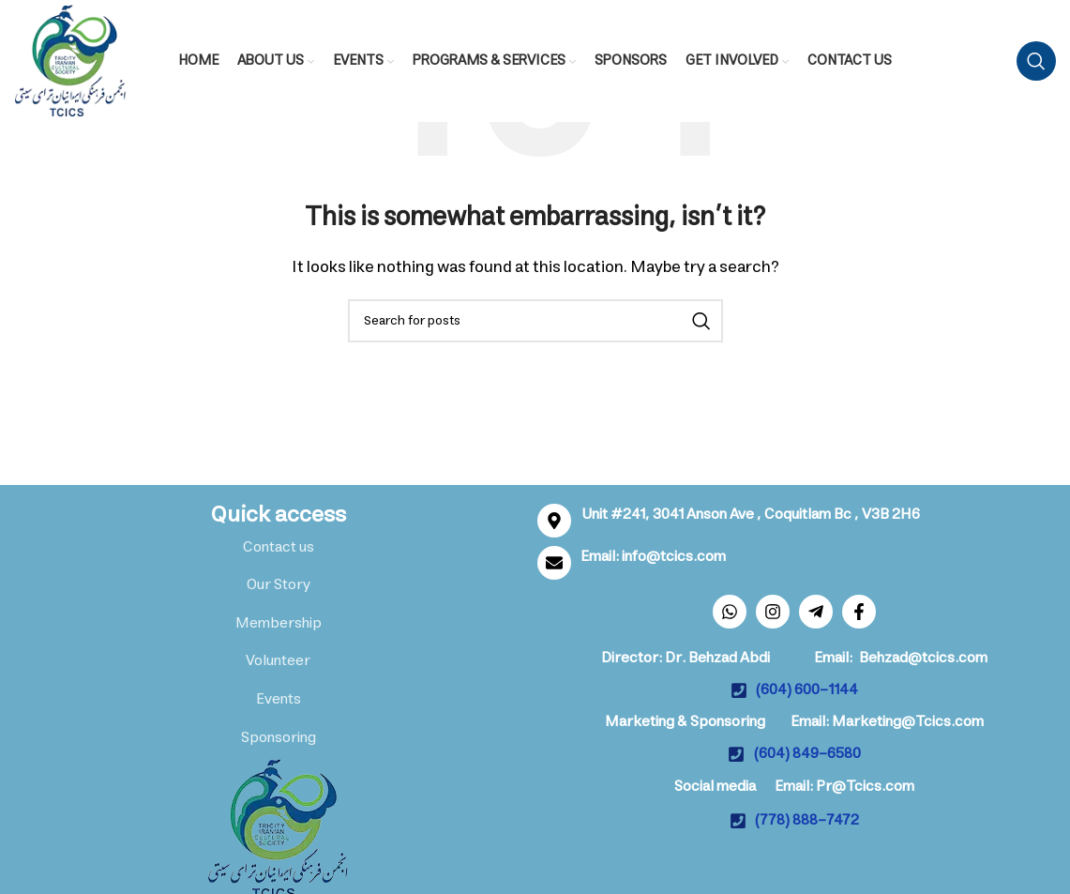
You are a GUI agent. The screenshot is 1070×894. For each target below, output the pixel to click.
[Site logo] (70, 60)
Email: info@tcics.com (653, 556)
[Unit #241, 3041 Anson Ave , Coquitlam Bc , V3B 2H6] (554, 521)
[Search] (1036, 61)
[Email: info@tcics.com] (554, 563)
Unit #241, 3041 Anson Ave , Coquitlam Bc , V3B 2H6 (750, 514)
